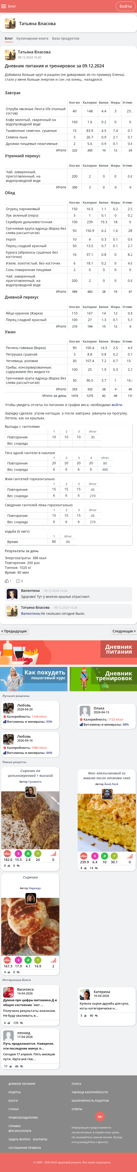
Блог (9, 38)
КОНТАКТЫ (40, 1139)
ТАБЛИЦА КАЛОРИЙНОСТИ (90, 1092)
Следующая (124, 631)
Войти (126, 6)
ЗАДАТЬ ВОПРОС (19, 1139)
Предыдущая (14, 631)
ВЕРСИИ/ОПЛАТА (19, 1131)
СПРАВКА (14, 1126)
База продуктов (65, 38)
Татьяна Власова (37, 23)
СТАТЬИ (13, 1109)
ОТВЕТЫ (77, 1109)
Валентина (30, 590)
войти (117, 404)
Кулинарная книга (32, 38)
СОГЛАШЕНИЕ (17, 1148)
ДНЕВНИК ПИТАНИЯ (21, 1084)
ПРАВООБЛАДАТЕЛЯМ (23, 1117)
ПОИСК (76, 1084)
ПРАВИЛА (34, 1148)
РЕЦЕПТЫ (14, 1092)
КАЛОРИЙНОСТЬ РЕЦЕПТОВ (90, 1100)
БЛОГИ (13, 1100)
